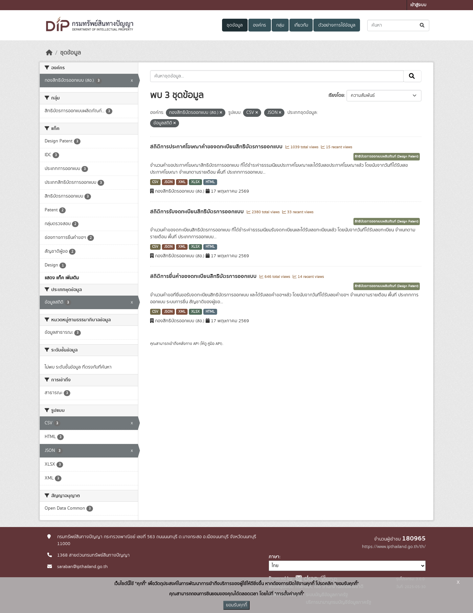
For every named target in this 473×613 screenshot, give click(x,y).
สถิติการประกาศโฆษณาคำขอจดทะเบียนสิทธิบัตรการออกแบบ (217, 146)
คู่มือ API (214, 344)
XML (182, 182)
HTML (210, 182)
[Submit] (423, 25)
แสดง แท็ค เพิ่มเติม (62, 278)
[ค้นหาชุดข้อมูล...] (398, 25)
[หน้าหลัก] (49, 53)
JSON (168, 182)
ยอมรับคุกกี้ (236, 605)
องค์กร (259, 25)
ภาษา (274, 557)
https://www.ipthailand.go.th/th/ (394, 546)
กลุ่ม (280, 25)
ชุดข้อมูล (235, 25)
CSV (155, 182)
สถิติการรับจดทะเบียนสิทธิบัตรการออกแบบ (197, 211)
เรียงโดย (336, 95)
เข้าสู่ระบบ (418, 5)
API (196, 344)
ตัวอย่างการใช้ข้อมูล (336, 25)
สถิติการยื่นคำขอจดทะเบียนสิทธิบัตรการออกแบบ (204, 276)
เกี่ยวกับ (301, 25)
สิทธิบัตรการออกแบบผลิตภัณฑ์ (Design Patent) (386, 156)
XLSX (195, 182)
